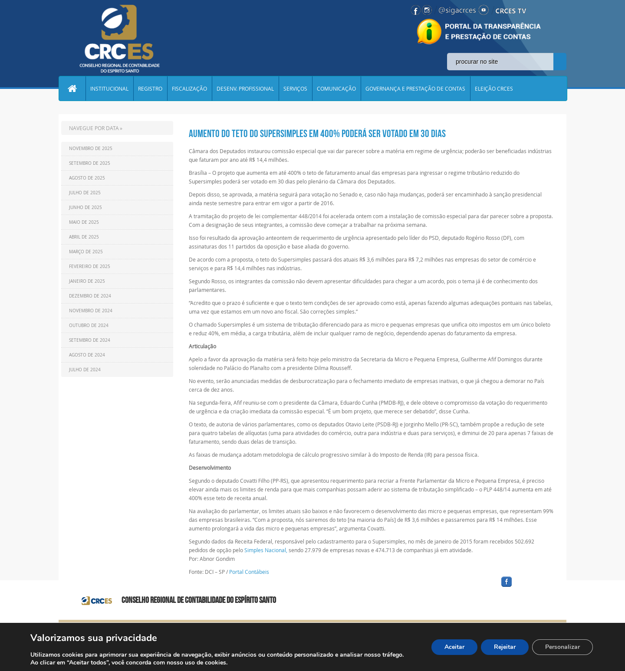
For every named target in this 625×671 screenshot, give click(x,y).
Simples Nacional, (265, 550)
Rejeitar (505, 647)
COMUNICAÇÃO (336, 88)
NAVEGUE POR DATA (94, 127)
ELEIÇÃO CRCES (494, 88)
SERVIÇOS (295, 88)
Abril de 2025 (84, 237)
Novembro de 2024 (90, 311)
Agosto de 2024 (87, 355)
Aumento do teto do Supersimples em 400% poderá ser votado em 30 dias (317, 133)
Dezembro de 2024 (90, 296)
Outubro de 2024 (89, 325)
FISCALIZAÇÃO (189, 88)
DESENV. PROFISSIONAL (245, 88)
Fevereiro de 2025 (89, 266)
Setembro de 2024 (89, 340)
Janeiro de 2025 (87, 281)
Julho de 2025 (85, 193)
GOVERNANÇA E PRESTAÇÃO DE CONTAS (415, 88)
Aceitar (454, 647)
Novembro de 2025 (90, 148)
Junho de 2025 (85, 207)
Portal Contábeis (249, 571)
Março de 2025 (86, 252)
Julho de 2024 (85, 370)
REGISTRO (150, 88)
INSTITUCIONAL (109, 88)
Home (72, 88)
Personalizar (562, 647)
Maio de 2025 (84, 222)
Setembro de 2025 (89, 163)
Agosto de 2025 (87, 178)
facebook (527, 587)
